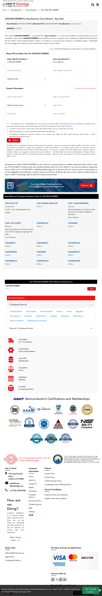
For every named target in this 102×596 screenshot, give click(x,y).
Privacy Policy (50, 473)
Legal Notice (9, 556)
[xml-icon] (31, 515)
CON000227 (42, 243)
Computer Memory (32, 495)
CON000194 (42, 223)
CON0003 (41, 251)
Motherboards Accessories (37, 320)
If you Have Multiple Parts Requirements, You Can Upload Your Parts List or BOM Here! (46, 185)
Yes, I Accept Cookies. (90, 590)
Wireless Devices (35, 504)
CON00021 (10, 243)
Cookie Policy (50, 477)
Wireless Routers (16, 311)
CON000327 (74, 251)
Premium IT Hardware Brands (21, 328)
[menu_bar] (98, 4)
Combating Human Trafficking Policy (58, 484)
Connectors (33, 491)
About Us (32, 480)
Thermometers (31, 311)
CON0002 (72, 223)
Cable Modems (41, 316)
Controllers (28, 316)
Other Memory (78, 316)
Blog (30, 508)
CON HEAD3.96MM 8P (47, 203)
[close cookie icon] (100, 590)
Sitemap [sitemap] (32, 511)
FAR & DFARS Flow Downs (14, 553)
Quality (31, 487)
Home (4, 10)
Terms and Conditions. (65, 126)
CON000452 (43, 260)
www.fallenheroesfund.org (72, 462)
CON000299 (11, 251)
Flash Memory (15, 316)
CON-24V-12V (11, 203)
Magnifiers (79, 311)
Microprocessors (35, 500)
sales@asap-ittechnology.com (16, 484)
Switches (59, 311)
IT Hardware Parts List (18, 304)
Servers (69, 311)
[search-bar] (93, 4)
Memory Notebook (17, 320)
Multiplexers (65, 316)
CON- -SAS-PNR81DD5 (78, 203)
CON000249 (74, 243)
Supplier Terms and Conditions (56, 498)
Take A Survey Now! (15, 539)
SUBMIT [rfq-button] (13, 140)
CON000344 (11, 260)
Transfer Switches (46, 311)
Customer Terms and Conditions (56, 495)
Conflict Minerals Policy (53, 481)
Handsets (53, 316)
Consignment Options (13, 560)
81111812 (18, 28)
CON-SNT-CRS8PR (13, 286)
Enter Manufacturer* (61, 59)
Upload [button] (86, 185)
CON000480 (74, 260)
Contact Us (32, 484)
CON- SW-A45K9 (13, 223)
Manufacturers (16, 10)
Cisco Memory (31, 10)
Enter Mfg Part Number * (17, 59)
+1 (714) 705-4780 (18, 490)
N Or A (8, 288)
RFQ (91, 289)
